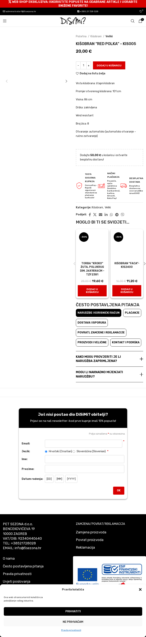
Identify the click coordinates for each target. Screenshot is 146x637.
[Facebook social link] (90, 214)
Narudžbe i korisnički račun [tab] (99, 312)
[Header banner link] (73, 4)
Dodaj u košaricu (109, 65)
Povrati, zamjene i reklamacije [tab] (101, 332)
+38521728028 (23, 543)
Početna (81, 36)
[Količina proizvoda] (83, 65)
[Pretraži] (132, 21)
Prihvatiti (73, 611)
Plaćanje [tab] (132, 312)
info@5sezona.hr (28, 548)
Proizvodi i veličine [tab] (92, 342)
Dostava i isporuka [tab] (92, 322)
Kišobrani (96, 36)
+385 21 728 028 (87, 11)
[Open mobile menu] (5, 21)
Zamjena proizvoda (91, 532)
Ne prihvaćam (73, 622)
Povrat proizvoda (89, 540)
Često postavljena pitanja (23, 566)
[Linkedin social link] (106, 214)
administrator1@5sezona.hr (19, 11)
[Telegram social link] (117, 214)
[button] (140, 589)
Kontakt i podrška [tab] (126, 342)
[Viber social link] (122, 214)
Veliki (109, 36)
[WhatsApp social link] (111, 214)
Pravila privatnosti (71, 630)
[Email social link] (100, 214)
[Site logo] (73, 20)
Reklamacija (85, 547)
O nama (9, 558)
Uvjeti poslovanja (16, 581)
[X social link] (95, 214)
